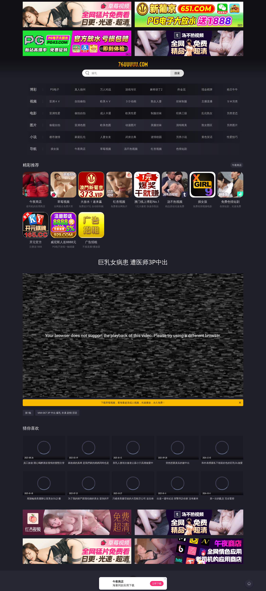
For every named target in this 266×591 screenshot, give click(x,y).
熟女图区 (207, 125)
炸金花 (181, 89)
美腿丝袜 (156, 125)
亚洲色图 (80, 125)
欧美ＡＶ (105, 101)
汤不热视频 (131, 149)
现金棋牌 (207, 89)
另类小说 (181, 137)
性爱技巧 (232, 137)
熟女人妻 (156, 101)
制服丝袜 (156, 113)
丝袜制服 (181, 101)
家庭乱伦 (80, 137)
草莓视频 (105, 149)
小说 (33, 137)
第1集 (28, 412)
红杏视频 (156, 149)
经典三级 (181, 113)
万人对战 (105, 89)
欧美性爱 (130, 113)
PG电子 (54, 89)
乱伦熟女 (207, 113)
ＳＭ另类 (232, 101)
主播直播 (207, 101)
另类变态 (232, 113)
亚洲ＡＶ (54, 101)
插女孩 (55, 149)
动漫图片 (130, 125)
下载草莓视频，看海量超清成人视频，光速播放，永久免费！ (171, 403)
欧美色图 (105, 125)
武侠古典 (130, 137)
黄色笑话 (207, 137)
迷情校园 (156, 137)
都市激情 (54, 137)
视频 (33, 101)
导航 (33, 148)
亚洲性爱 (54, 113)
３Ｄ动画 (130, 101)
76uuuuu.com (133, 64)
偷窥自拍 (54, 125)
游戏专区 (130, 89)
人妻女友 (105, 137)
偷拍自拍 (80, 113)
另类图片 (232, 125)
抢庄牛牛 (232, 89)
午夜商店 (80, 149)
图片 (33, 125)
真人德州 (80, 89)
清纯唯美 (181, 125)
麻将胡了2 (156, 89)
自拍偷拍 (80, 101)
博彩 (33, 89)
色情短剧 (181, 149)
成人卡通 (105, 113)
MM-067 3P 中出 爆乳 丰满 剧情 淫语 (57, 412)
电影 (33, 113)
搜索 (177, 73)
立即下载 (157, 583)
